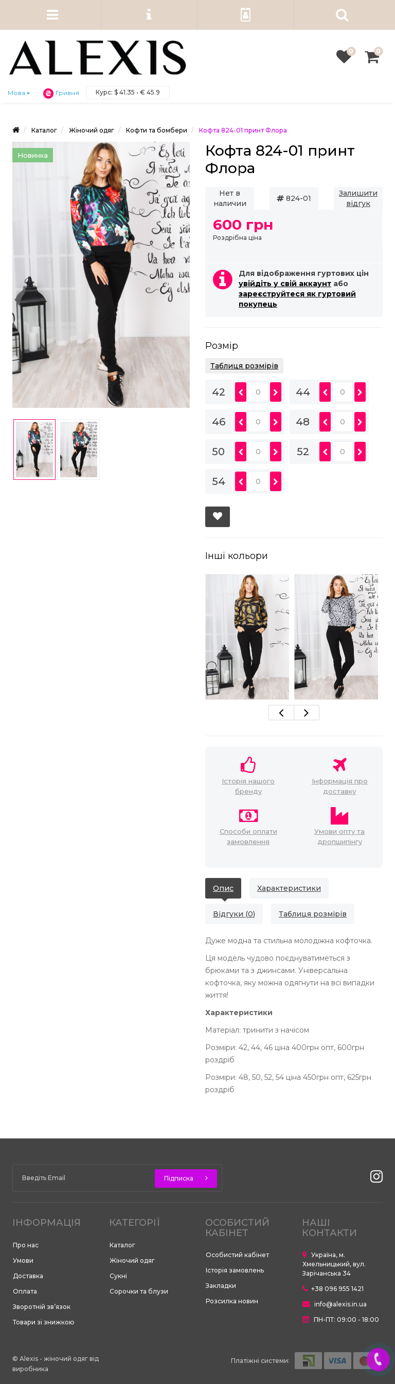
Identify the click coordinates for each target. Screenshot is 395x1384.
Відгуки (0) (234, 914)
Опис (223, 888)
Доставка (28, 1276)
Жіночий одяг (132, 1260)
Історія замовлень (235, 1270)
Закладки (221, 1285)
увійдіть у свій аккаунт (285, 283)
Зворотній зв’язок (41, 1307)
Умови (23, 1260)
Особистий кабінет (237, 1255)
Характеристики (289, 888)
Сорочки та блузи (139, 1291)
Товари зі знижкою (44, 1322)
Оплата (25, 1291)
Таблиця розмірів (244, 365)
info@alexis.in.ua (334, 1304)
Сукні (118, 1276)
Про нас (26, 1245)
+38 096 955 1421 (333, 1289)
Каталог (122, 1245)
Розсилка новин (232, 1301)
